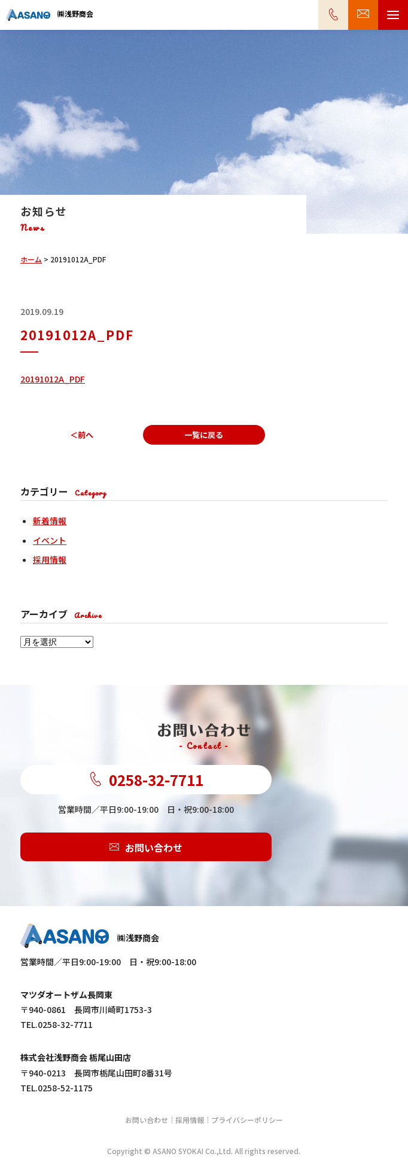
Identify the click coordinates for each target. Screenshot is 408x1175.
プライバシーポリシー (247, 1120)
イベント (49, 540)
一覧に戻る (203, 434)
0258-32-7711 (146, 779)
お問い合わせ (145, 847)
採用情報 (49, 559)
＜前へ (81, 434)
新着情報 (49, 521)
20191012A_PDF (52, 379)
